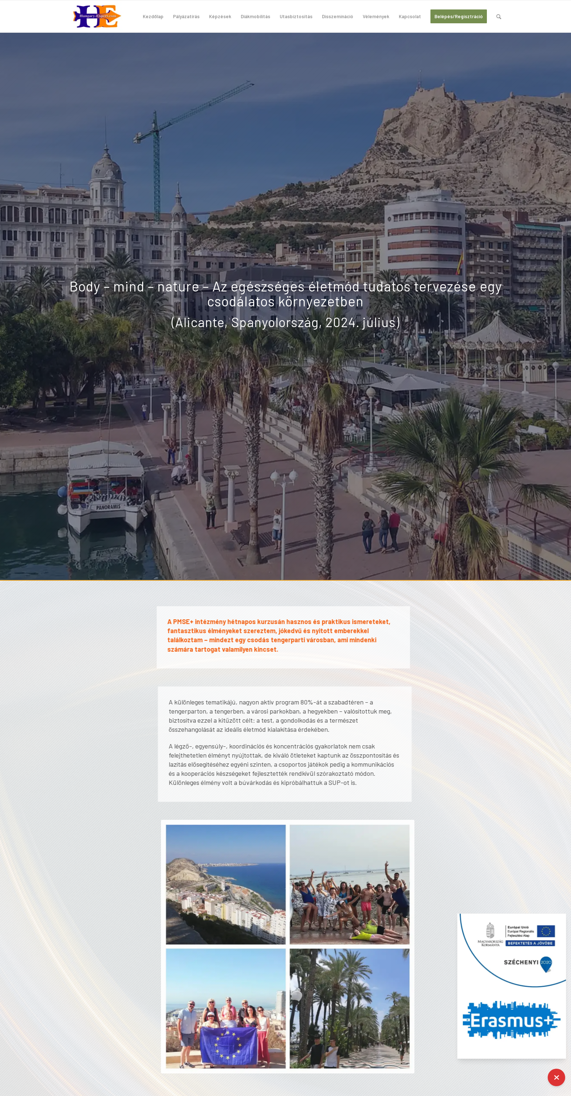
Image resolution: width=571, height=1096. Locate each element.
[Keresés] (499, 16)
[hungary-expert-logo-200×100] (97, 16)
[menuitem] (153, 16)
